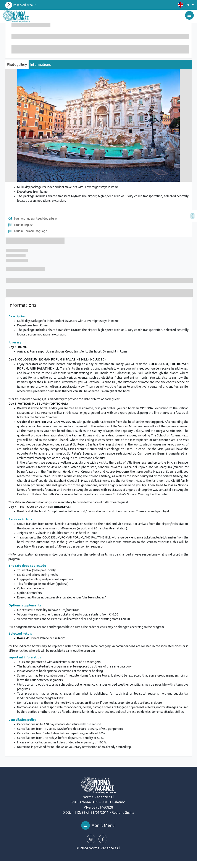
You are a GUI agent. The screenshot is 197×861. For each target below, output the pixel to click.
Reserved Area (23, 5)
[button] (185, 5)
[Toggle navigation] (189, 15)
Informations (40, 64)
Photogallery (17, 64)
